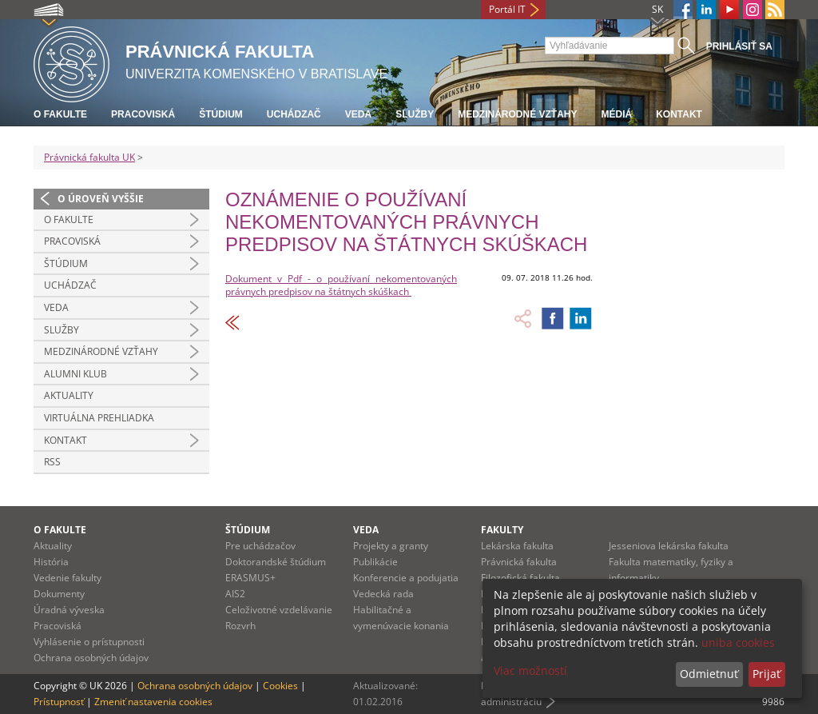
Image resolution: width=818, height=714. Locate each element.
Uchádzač (294, 114)
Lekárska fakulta (517, 545)
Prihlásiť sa (739, 46)
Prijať (766, 673)
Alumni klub (75, 374)
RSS (52, 462)
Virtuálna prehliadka (99, 418)
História (51, 561)
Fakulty (502, 529)
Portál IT (507, 9)
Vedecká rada (383, 593)
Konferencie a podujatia (406, 577)
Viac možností (530, 670)
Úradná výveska (69, 609)
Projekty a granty (390, 545)
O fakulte (60, 114)
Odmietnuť (709, 673)
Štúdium (221, 114)
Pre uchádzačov (260, 545)
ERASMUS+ (250, 577)
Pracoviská (143, 114)
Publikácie (375, 561)
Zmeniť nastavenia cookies (153, 701)
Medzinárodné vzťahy (517, 114)
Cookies (280, 685)
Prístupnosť (59, 701)
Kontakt (679, 114)
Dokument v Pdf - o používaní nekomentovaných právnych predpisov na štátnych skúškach (341, 285)
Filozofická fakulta (520, 577)
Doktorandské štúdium (275, 561)
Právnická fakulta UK (89, 157)
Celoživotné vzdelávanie (278, 609)
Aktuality (68, 395)
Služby (414, 114)
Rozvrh (240, 625)
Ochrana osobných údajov (91, 657)
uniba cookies (738, 642)
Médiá (616, 114)
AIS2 (235, 593)
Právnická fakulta (519, 561)
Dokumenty (59, 593)
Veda (358, 114)
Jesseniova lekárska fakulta (669, 545)
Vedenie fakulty (67, 577)
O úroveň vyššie (101, 198)
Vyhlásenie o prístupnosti (89, 641)
